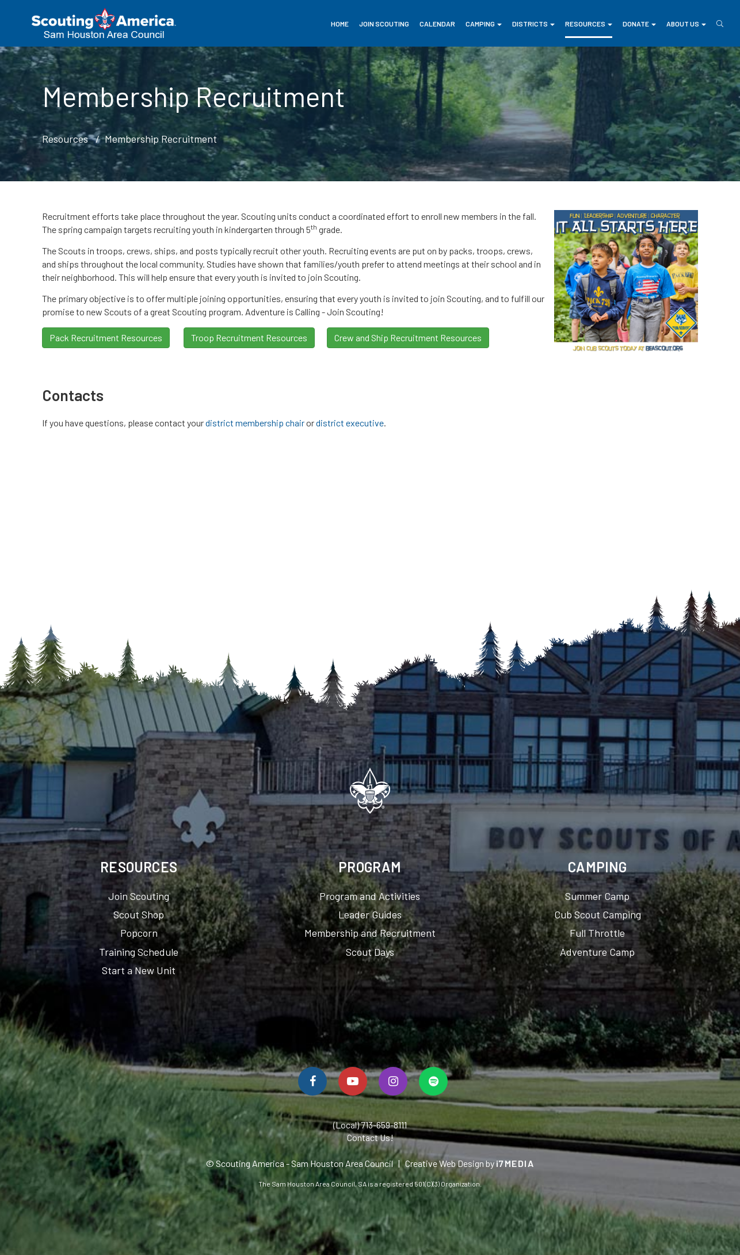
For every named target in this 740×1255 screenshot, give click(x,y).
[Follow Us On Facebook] (312, 1081)
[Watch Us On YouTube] (352, 1081)
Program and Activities (369, 896)
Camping (484, 24)
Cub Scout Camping (597, 914)
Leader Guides (370, 914)
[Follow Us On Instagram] (393, 1081)
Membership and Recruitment (370, 932)
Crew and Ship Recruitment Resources (408, 337)
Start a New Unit (139, 970)
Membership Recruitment (161, 138)
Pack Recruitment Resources (105, 337)
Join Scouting (384, 24)
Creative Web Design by (470, 1163)
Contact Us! (370, 1137)
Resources (588, 24)
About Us (686, 24)
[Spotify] (433, 1081)
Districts (533, 24)
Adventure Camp (597, 951)
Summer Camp (597, 896)
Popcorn (139, 932)
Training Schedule (138, 951)
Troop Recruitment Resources (249, 337)
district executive (350, 422)
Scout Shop (138, 914)
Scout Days (370, 951)
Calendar (437, 24)
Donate (639, 24)
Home (340, 24)
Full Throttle (597, 932)
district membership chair (254, 422)
